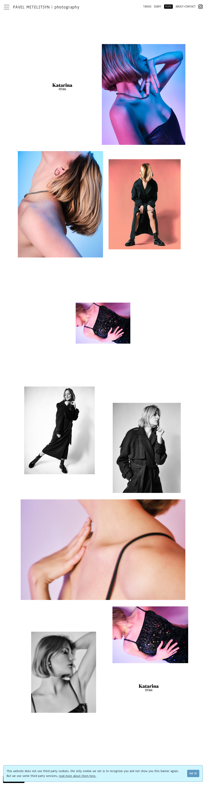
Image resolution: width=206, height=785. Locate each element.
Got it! (193, 773)
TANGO (147, 6)
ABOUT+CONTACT (186, 6)
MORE (168, 6)
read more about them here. (77, 776)
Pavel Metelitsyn (46, 7)
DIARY (157, 6)
